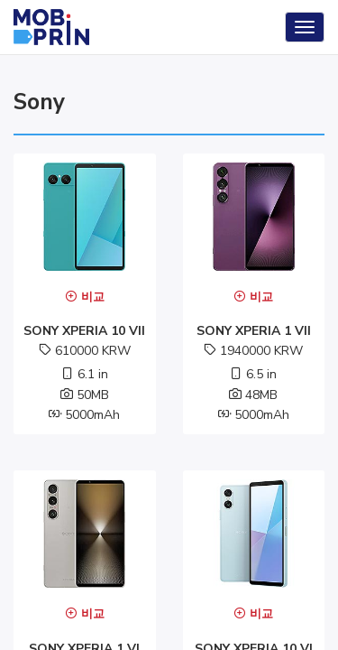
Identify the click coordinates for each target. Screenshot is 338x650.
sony (39, 102)
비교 (85, 297)
